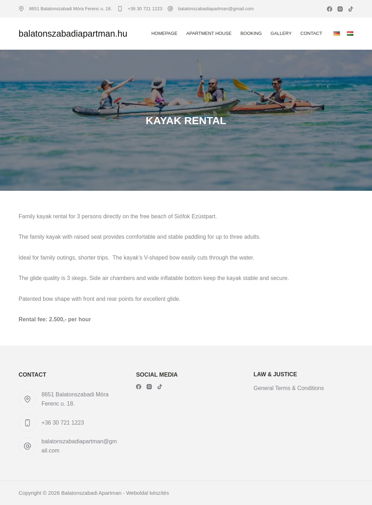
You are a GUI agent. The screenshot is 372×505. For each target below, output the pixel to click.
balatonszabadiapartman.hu (73, 33)
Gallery (281, 33)
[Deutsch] (337, 33)
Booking (251, 33)
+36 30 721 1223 (145, 8)
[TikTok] (350, 9)
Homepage (164, 33)
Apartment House (209, 33)
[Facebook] (329, 9)
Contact (311, 33)
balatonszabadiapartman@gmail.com (216, 8)
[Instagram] (340, 9)
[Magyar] (350, 33)
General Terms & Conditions (289, 388)
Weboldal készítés (147, 493)
